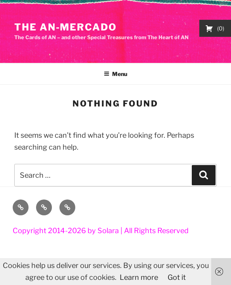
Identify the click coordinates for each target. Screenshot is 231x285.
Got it (177, 277)
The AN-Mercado (65, 27)
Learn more (139, 277)
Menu (115, 73)
